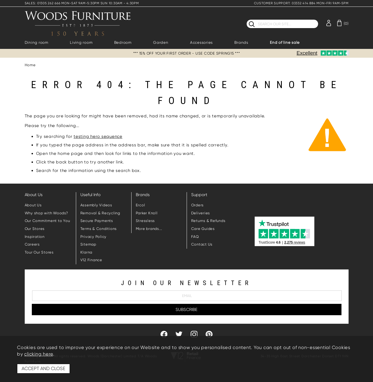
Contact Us (202, 244)
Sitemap (88, 244)
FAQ (195, 236)
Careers (32, 244)
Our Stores (35, 229)
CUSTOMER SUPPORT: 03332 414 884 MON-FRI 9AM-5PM (301, 3)
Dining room (36, 42)
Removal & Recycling (100, 213)
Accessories (201, 42)
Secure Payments (96, 221)
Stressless (145, 221)
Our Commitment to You (47, 221)
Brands (241, 42)
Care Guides (203, 229)
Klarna (86, 252)
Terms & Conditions (98, 229)
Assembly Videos (96, 205)
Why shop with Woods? (46, 213)
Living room (81, 42)
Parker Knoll (147, 213)
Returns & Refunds (208, 221)
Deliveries (200, 213)
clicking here (38, 354)
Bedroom (123, 42)
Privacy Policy (93, 236)
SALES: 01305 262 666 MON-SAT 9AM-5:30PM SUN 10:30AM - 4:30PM (82, 3)
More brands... (149, 229)
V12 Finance (91, 260)
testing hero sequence (98, 136)
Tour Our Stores (39, 252)
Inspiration (35, 236)
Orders (197, 205)
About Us (33, 205)
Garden (160, 42)
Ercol (140, 205)
